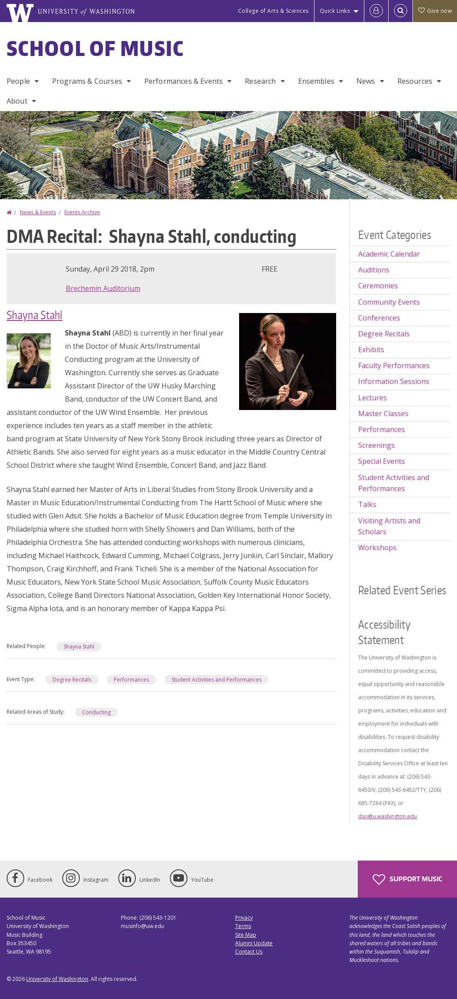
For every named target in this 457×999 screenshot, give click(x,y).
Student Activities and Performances (217, 679)
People (18, 81)
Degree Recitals (71, 679)
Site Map (245, 935)
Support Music (407, 879)
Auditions (374, 270)
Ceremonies (378, 286)
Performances (131, 679)
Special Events (381, 461)
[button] (287, 360)
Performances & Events (183, 81)
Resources (414, 81)
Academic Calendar (389, 254)
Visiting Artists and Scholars (389, 526)
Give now (435, 11)
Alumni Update (254, 943)
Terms (243, 926)
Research (260, 81)
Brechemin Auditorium (103, 288)
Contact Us (248, 951)
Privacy (244, 917)
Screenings (376, 445)
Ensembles (316, 81)
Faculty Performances (394, 365)
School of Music (95, 48)
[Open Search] (400, 11)
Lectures (372, 398)
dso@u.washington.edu (387, 816)
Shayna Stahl (35, 315)
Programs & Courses (87, 81)
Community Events (389, 302)
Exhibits (371, 349)
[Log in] (376, 11)
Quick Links (335, 11)
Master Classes (383, 413)
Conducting (96, 712)
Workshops (377, 547)
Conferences (379, 318)
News (365, 81)
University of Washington (57, 979)
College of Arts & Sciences (273, 11)
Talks (367, 504)
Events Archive (82, 212)
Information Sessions (393, 381)
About (17, 101)
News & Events (38, 212)
